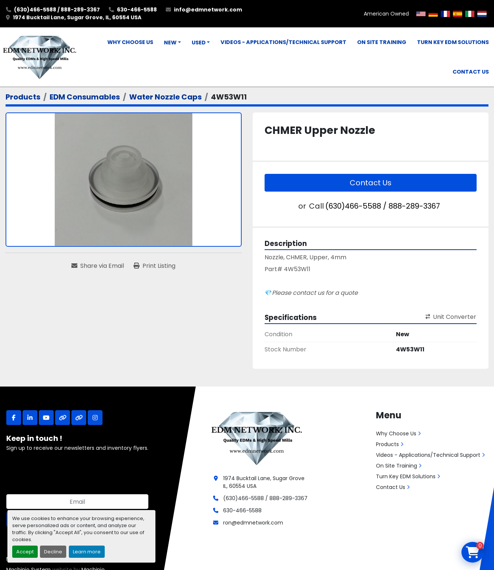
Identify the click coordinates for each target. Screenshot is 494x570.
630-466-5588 (137, 9)
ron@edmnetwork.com (253, 522)
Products (387, 444)
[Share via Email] (98, 266)
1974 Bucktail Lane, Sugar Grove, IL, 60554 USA (77, 17)
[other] (62, 417)
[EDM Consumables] (85, 97)
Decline (53, 552)
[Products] (23, 97)
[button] (172, 43)
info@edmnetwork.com (208, 9)
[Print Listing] (154, 266)
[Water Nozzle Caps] (165, 97)
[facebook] (13, 417)
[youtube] (46, 417)
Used (199, 42)
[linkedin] (30, 417)
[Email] (77, 501)
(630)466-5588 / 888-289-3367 (57, 9)
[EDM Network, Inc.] (256, 437)
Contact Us (471, 71)
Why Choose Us (130, 42)
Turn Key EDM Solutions (453, 42)
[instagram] (95, 417)
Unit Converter (451, 317)
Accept (25, 552)
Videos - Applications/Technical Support (283, 42)
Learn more (87, 552)
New (170, 42)
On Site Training (381, 42)
